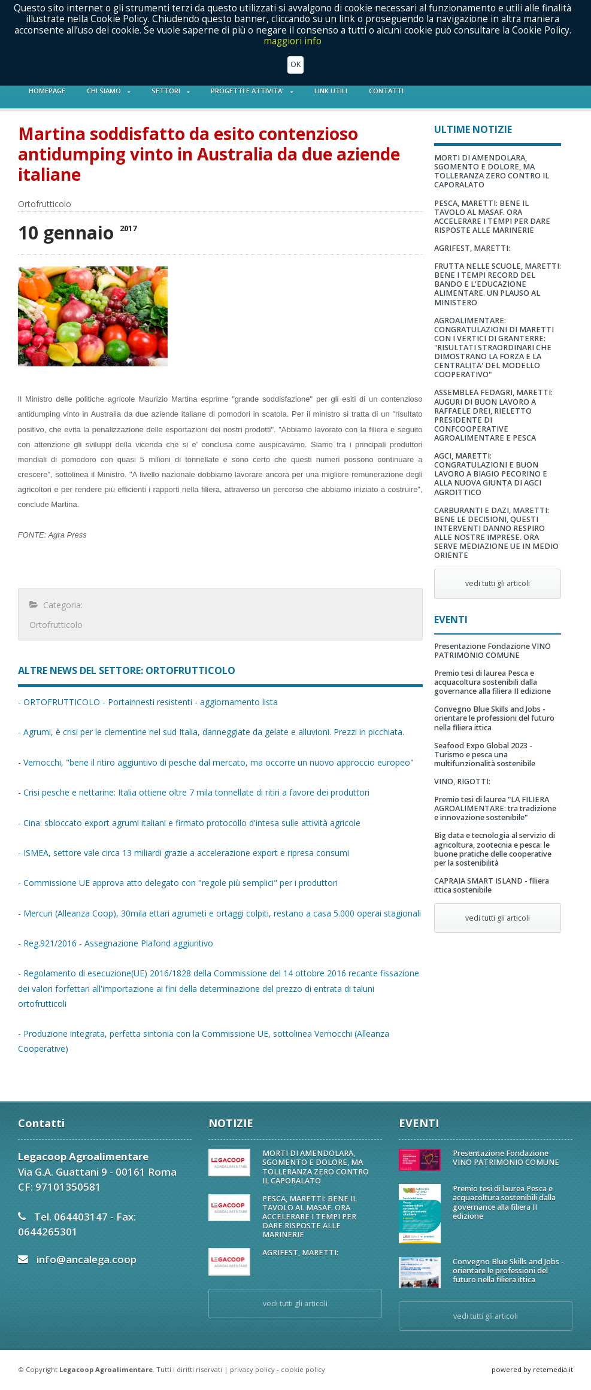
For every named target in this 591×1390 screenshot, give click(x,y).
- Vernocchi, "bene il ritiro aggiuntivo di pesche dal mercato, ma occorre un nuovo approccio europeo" (216, 762)
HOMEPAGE (47, 90)
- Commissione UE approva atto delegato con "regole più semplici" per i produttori (178, 882)
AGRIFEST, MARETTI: (472, 248)
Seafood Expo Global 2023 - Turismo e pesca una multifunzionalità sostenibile (484, 754)
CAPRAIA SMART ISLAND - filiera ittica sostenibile (491, 885)
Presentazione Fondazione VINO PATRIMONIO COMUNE (492, 650)
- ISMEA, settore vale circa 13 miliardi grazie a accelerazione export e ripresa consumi (183, 852)
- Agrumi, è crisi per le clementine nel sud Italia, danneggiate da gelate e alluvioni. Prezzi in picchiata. (211, 732)
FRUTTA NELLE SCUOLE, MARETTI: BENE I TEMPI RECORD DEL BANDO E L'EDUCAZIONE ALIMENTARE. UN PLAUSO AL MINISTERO (497, 284)
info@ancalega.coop (87, 1259)
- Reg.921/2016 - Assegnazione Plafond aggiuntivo (115, 943)
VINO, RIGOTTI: (462, 781)
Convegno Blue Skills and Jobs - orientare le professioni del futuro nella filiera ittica (494, 718)
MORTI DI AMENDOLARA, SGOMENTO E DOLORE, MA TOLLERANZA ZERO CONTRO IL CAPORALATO (491, 171)
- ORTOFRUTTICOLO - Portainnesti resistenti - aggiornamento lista (148, 702)
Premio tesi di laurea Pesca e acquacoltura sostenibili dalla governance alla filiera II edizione (492, 682)
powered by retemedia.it (532, 1369)
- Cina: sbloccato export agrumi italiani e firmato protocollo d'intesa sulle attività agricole (189, 822)
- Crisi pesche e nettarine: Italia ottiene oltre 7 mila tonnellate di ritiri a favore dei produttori (193, 792)
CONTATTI (386, 90)
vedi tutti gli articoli (497, 583)
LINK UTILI (330, 90)
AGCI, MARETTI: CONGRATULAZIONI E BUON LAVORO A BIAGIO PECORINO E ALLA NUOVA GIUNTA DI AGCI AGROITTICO (490, 474)
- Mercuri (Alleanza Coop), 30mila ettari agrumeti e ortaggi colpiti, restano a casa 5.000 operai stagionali (219, 913)
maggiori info (292, 41)
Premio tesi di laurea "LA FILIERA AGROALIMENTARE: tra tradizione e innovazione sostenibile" (495, 808)
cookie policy (303, 1369)
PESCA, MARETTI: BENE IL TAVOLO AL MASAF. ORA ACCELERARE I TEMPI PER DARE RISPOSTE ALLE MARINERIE (492, 216)
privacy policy (252, 1369)
